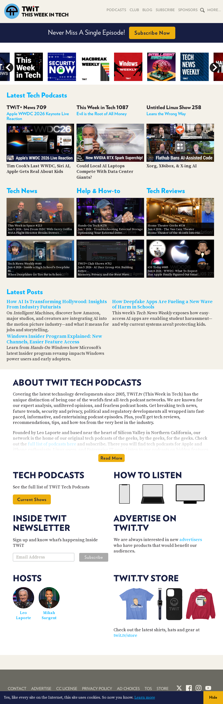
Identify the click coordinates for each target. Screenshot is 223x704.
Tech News (22, 190)
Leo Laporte (23, 615)
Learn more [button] (144, 697)
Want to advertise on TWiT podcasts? (111, 33)
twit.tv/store (125, 635)
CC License (66, 688)
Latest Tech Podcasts (37, 95)
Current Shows (31, 499)
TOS (148, 688)
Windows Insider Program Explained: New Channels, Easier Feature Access (54, 339)
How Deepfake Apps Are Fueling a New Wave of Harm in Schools (162, 304)
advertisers (190, 539)
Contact (17, 688)
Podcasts (116, 10)
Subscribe (165, 10)
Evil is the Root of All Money (102, 113)
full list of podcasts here (52, 444)
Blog (147, 10)
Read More (111, 458)
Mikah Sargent (49, 615)
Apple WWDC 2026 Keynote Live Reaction (38, 116)
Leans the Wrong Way (166, 113)
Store (163, 688)
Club (134, 10)
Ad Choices (128, 688)
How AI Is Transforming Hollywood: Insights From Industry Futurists (57, 304)
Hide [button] (213, 697)
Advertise (41, 688)
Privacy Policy (97, 688)
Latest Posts (25, 292)
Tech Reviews (165, 190)
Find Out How (162, 33)
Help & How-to (98, 190)
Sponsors (188, 10)
